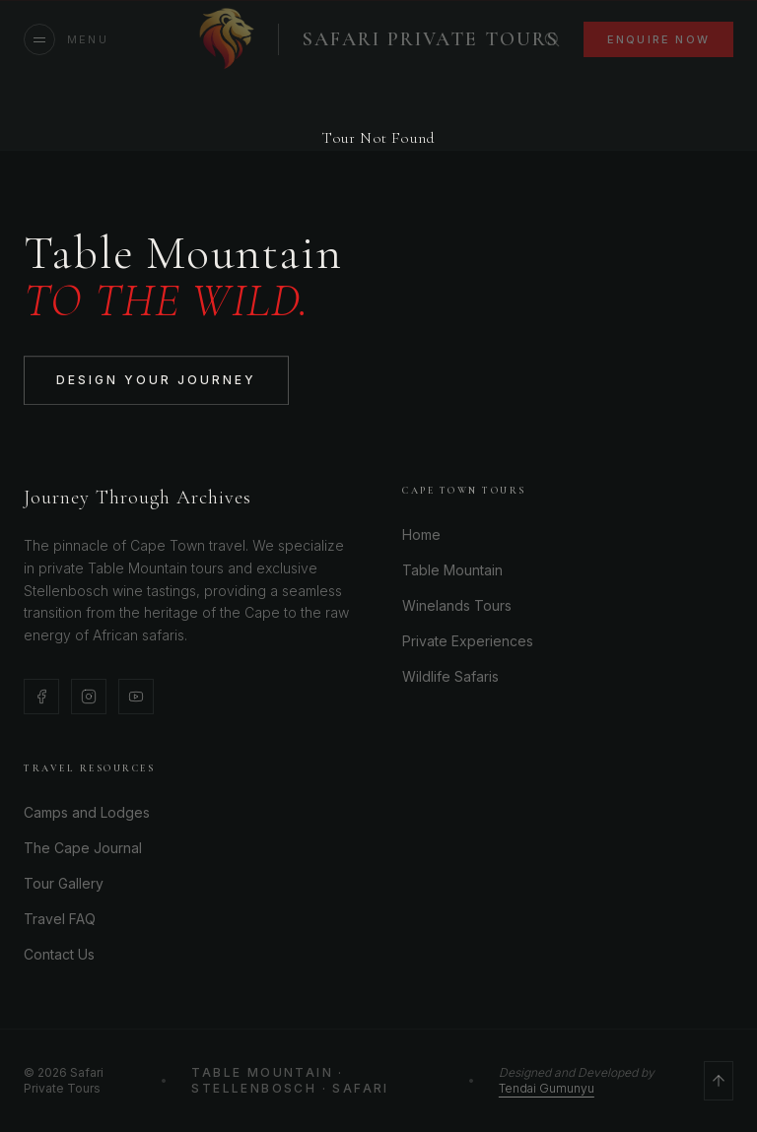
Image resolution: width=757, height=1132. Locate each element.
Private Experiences (467, 641)
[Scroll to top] (718, 1080)
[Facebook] (41, 696)
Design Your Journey (156, 381)
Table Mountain (452, 570)
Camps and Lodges (87, 812)
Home (421, 534)
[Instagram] (88, 696)
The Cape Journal (83, 847)
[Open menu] (66, 39)
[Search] (552, 39)
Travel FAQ (60, 918)
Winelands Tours (457, 605)
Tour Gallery (63, 883)
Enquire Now (658, 39)
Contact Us (59, 954)
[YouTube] (136, 696)
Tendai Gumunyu (546, 1088)
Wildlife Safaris (450, 676)
